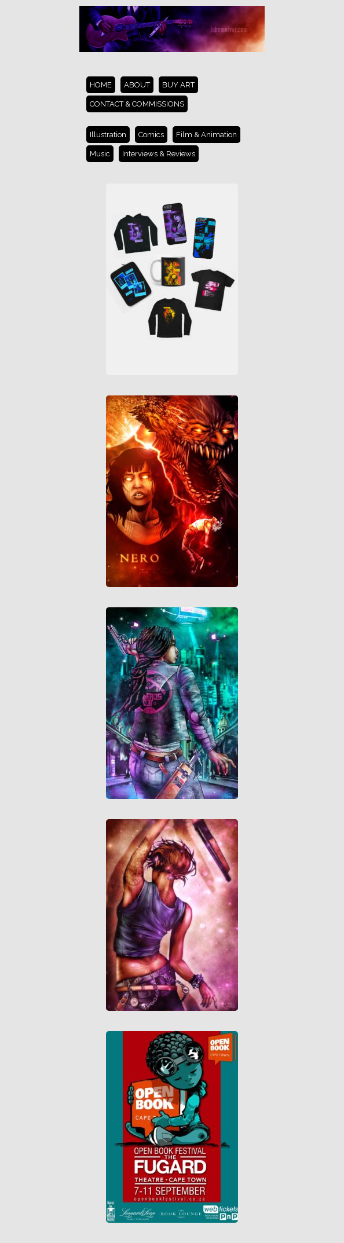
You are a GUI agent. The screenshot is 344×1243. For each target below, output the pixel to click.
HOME (101, 84)
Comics (151, 134)
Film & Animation (206, 134)
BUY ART (178, 84)
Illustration (108, 134)
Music (100, 153)
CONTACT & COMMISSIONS (137, 104)
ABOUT (137, 84)
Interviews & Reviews (158, 153)
